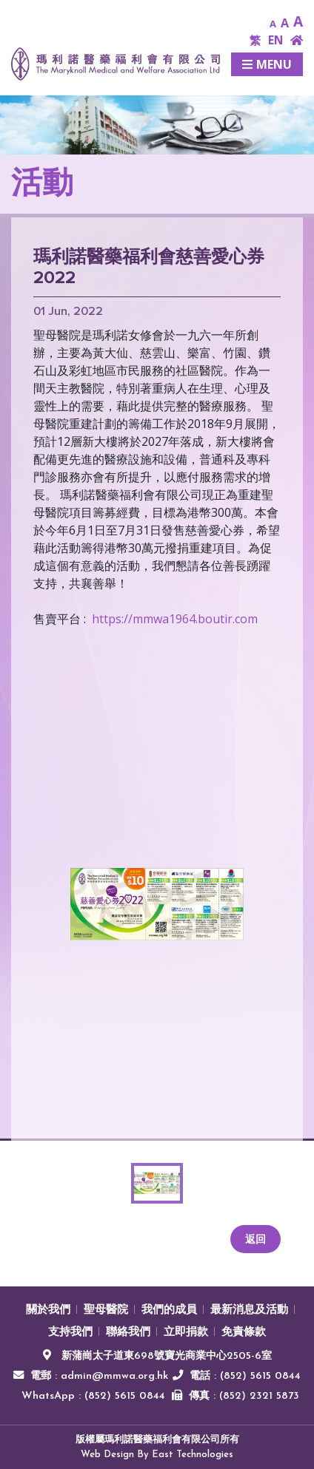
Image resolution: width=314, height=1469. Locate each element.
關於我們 (48, 1310)
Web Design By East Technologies (157, 1454)
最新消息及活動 (249, 1310)
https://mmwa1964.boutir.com (175, 619)
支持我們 (70, 1332)
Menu (267, 64)
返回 (255, 1239)
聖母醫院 (106, 1310)
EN (275, 40)
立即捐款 (186, 1332)
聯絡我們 (128, 1332)
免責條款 (243, 1332)
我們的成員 (169, 1310)
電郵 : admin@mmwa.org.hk (99, 1376)
